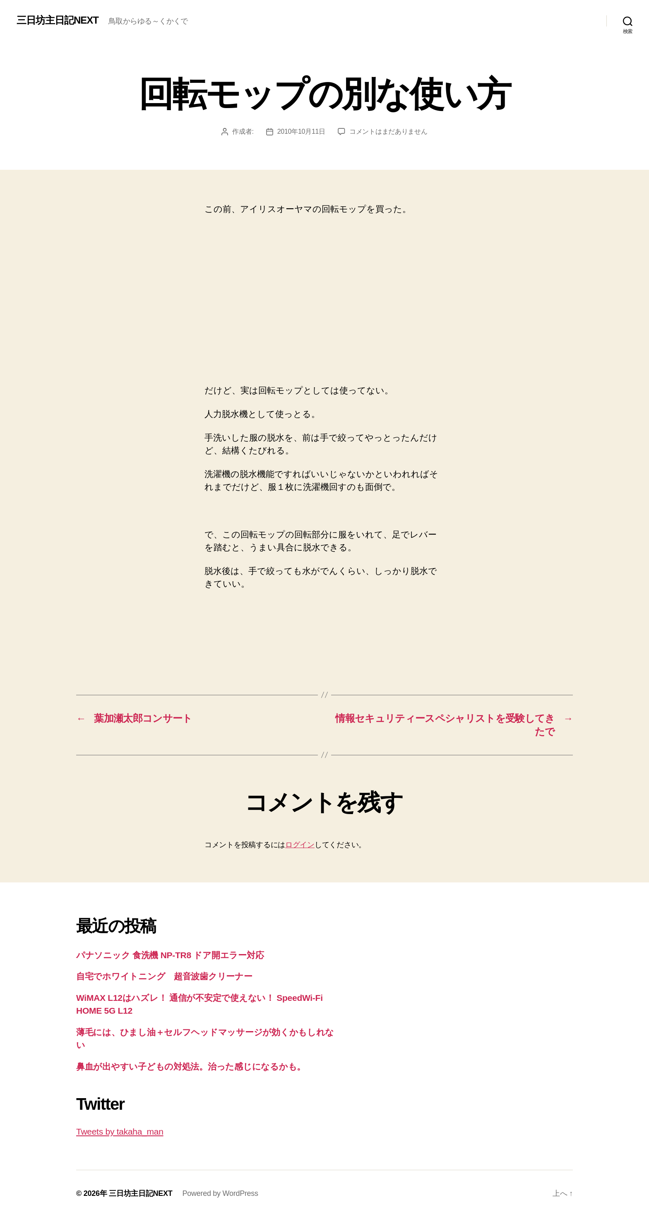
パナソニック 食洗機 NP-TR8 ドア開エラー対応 (170, 955)
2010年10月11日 (301, 131)
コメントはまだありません (388, 131)
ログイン (300, 845)
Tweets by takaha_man (119, 1131)
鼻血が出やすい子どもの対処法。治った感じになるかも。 (190, 1066)
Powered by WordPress (220, 1193)
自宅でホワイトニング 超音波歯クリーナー (164, 976)
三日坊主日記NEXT (58, 20)
